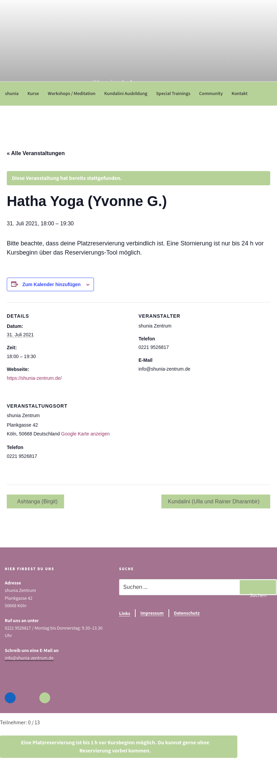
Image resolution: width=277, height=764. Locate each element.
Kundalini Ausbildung (128, 93)
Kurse (35, 93)
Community (213, 93)
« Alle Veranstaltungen (36, 153)
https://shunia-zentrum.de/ (34, 378)
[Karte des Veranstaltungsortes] (234, 438)
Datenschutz (187, 613)
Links (124, 613)
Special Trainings (175, 93)
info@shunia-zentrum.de (29, 658)
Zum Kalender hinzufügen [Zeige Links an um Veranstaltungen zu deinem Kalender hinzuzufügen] (51, 284)
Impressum (152, 613)
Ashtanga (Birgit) (37, 501)
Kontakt (242, 93)
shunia (14, 93)
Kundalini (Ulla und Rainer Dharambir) (214, 501)
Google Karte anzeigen (85, 433)
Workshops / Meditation (74, 93)
